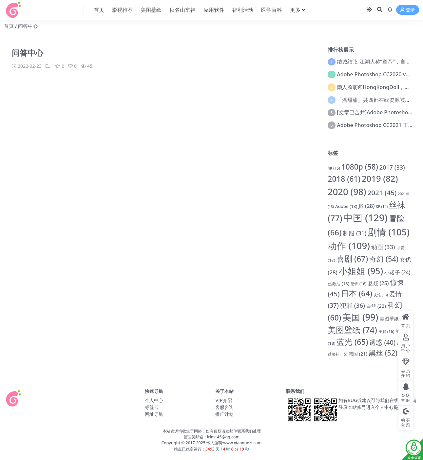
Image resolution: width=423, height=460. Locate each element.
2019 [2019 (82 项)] (380, 178)
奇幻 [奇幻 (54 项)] (383, 259)
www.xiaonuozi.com (242, 443)
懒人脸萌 (213, 443)
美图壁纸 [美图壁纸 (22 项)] (394, 318)
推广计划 (224, 414)
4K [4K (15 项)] (334, 168)
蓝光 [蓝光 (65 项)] (352, 342)
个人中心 (154, 400)
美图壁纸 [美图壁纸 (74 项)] (352, 329)
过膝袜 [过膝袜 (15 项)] (337, 354)
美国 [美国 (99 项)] (360, 317)
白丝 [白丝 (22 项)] (376, 306)
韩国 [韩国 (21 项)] (358, 354)
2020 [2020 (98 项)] (347, 192)
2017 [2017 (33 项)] (392, 167)
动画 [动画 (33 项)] (383, 247)
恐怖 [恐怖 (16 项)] (359, 283)
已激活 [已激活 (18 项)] (338, 283)
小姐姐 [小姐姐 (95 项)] (361, 271)
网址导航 (154, 414)
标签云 (152, 407)
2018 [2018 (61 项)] (344, 179)
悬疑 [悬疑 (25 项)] (378, 283)
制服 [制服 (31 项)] (354, 233)
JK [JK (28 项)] (366, 206)
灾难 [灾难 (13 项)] (381, 295)
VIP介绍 (223, 400)
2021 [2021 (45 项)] (382, 192)
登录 (407, 10)
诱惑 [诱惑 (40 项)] (382, 342)
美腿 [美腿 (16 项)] (386, 331)
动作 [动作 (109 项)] (349, 245)
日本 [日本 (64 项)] (357, 293)
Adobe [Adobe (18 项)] (346, 206)
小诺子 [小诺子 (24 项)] (397, 272)
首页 (9, 26)
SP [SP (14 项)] (382, 206)
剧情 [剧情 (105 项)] (389, 232)
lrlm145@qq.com (223, 437)
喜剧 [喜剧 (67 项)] (352, 258)
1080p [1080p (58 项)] (359, 167)
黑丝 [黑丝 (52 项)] (383, 353)
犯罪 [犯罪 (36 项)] (352, 305)
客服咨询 (224, 407)
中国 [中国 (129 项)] (365, 217)
